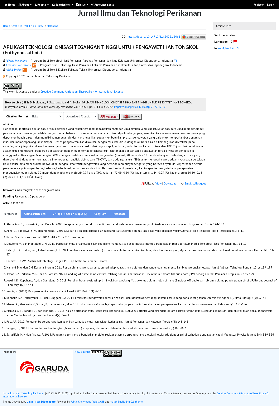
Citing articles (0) (35, 214)
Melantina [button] (52, 25)
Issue (81, 4)
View (158, 183)
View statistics (82, 351)
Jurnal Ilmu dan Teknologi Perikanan (23, 393)
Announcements (102, 4)
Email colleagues (195, 183)
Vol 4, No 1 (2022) (34, 25)
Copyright (100, 214)
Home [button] (6, 25)
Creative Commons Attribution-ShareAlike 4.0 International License (82, 91)
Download (170, 183)
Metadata (119, 214)
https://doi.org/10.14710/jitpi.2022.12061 (154, 37)
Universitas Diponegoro (41, 401)
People (41, 4)
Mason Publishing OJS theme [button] (126, 401)
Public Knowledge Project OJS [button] (87, 401)
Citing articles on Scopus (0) (70, 214)
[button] (4, 76)
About (24, 4)
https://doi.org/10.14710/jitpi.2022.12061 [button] (140, 107)
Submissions (61, 4)
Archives (17, 25)
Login (270, 4)
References (10, 214)
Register (259, 4)
